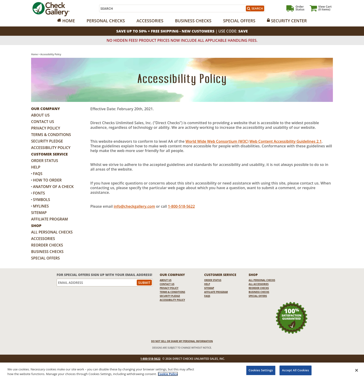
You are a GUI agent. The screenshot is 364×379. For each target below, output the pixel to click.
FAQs (37, 173)
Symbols (41, 199)
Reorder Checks (47, 245)
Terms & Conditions (51, 134)
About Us (40, 115)
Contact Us (42, 121)
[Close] (356, 370)
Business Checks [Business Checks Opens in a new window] (47, 251)
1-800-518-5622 (181, 206)
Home (68, 20)
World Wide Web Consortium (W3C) (216, 141)
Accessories (149, 20)
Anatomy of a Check (53, 186)
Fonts (39, 193)
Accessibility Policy (51, 147)
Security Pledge (47, 141)
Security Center (289, 20)
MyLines (41, 206)
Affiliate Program (49, 219)
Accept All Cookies (295, 370)
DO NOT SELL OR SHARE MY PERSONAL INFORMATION (182, 341)
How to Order (47, 180)
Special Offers (239, 20)
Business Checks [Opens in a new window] (193, 20)
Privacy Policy (45, 128)
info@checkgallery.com (134, 206)
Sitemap (39, 212)
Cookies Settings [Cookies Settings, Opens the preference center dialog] (261, 370)
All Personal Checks (52, 232)
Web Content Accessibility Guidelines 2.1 (285, 141)
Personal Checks (106, 20)
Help (35, 167)
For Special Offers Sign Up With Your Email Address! (104, 274)
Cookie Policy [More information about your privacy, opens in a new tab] (168, 374)
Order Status (44, 160)
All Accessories (259, 284)
